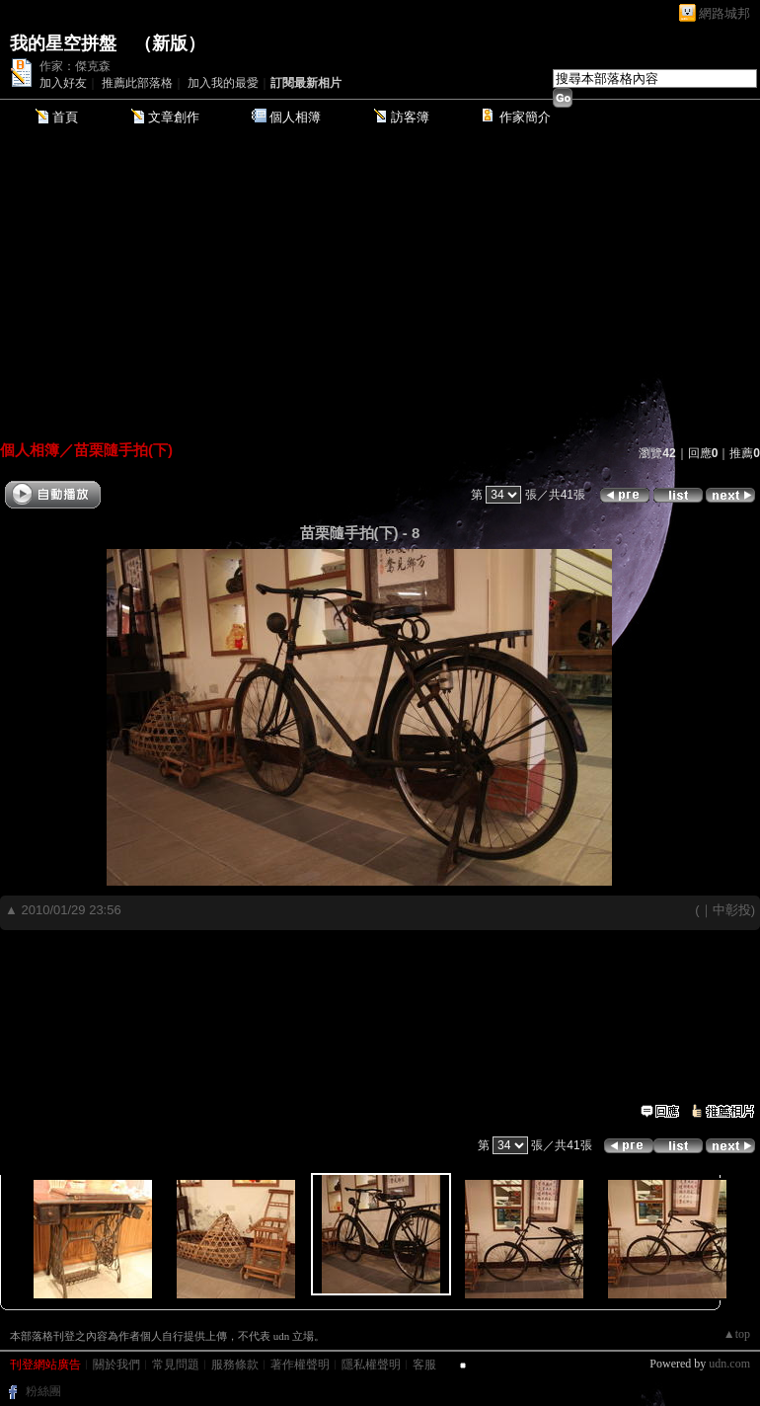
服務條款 (235, 1364)
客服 (424, 1364)
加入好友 (63, 83)
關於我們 (116, 1364)
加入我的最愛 (223, 83)
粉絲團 (43, 1391)
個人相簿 (295, 117)
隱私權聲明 (371, 1364)
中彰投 (732, 909)
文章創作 (173, 117)
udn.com (729, 1363)
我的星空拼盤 (63, 43)
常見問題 (175, 1364)
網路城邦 (724, 13)
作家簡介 (525, 117)
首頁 (65, 117)
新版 (170, 43)
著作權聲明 (300, 1364)
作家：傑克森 (75, 66)
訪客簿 (410, 117)
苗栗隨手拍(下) (123, 449)
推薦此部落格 (137, 83)
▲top (736, 1334)
